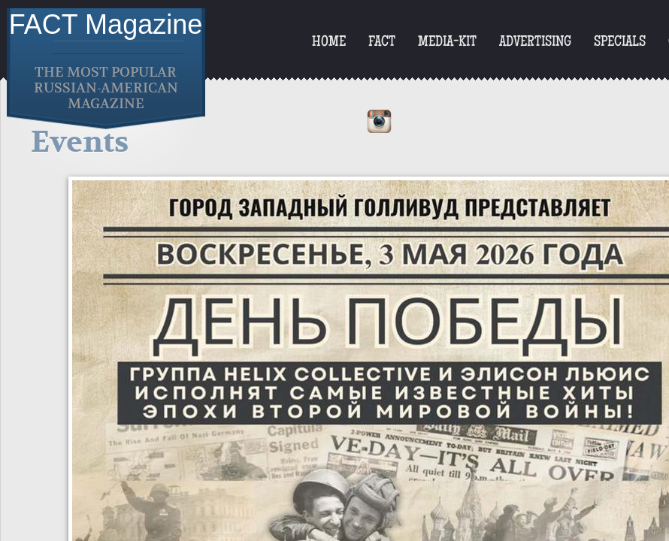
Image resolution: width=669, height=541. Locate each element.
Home (329, 42)
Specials (620, 42)
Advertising (535, 42)
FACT (381, 42)
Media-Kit (447, 42)
